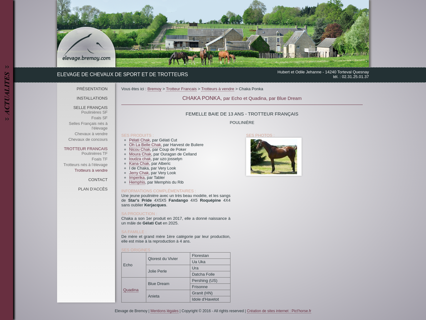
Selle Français (90, 107)
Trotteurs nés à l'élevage (86, 164)
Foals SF (99, 118)
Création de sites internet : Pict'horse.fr (279, 311)
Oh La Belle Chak (145, 144)
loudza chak (140, 158)
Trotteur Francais (86, 148)
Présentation (92, 88)
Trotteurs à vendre (91, 170)
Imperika (137, 177)
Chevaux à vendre (91, 133)
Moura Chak (140, 154)
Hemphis (137, 182)
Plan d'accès (93, 189)
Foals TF (100, 159)
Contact (98, 179)
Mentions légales (164, 311)
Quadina (130, 290)
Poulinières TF (94, 153)
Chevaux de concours (88, 139)
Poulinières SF (94, 112)
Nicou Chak (139, 149)
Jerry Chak (139, 172)
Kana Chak (139, 163)
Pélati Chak (139, 140)
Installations (92, 98)
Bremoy (155, 88)
